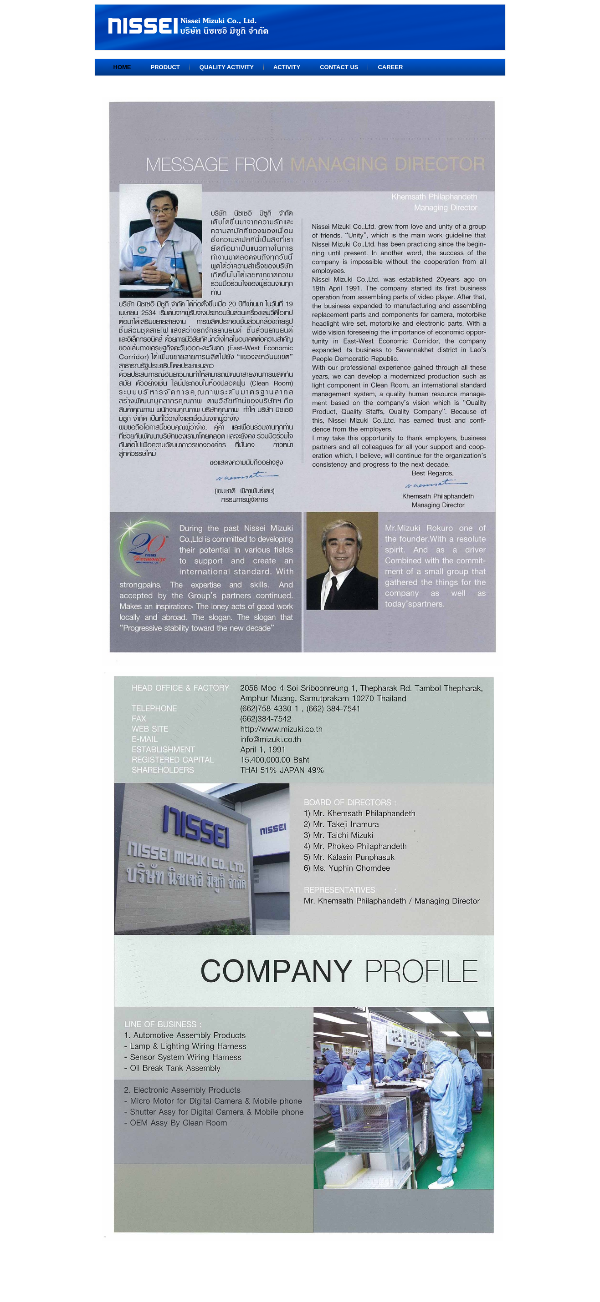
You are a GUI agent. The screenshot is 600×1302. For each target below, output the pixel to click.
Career (390, 67)
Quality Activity (227, 67)
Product (165, 67)
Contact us (339, 67)
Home (122, 67)
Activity (286, 67)
